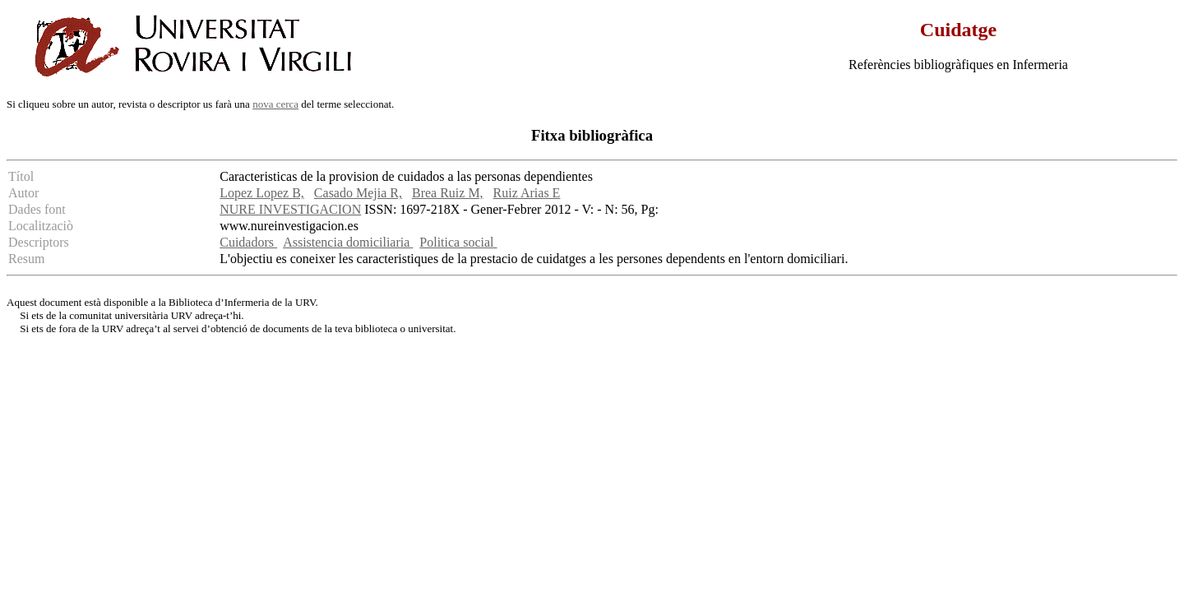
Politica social (458, 242)
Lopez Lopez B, (262, 193)
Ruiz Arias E (527, 193)
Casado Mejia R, (358, 193)
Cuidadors (248, 242)
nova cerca (275, 104)
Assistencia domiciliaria (348, 242)
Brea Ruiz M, (447, 193)
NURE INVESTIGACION (290, 209)
